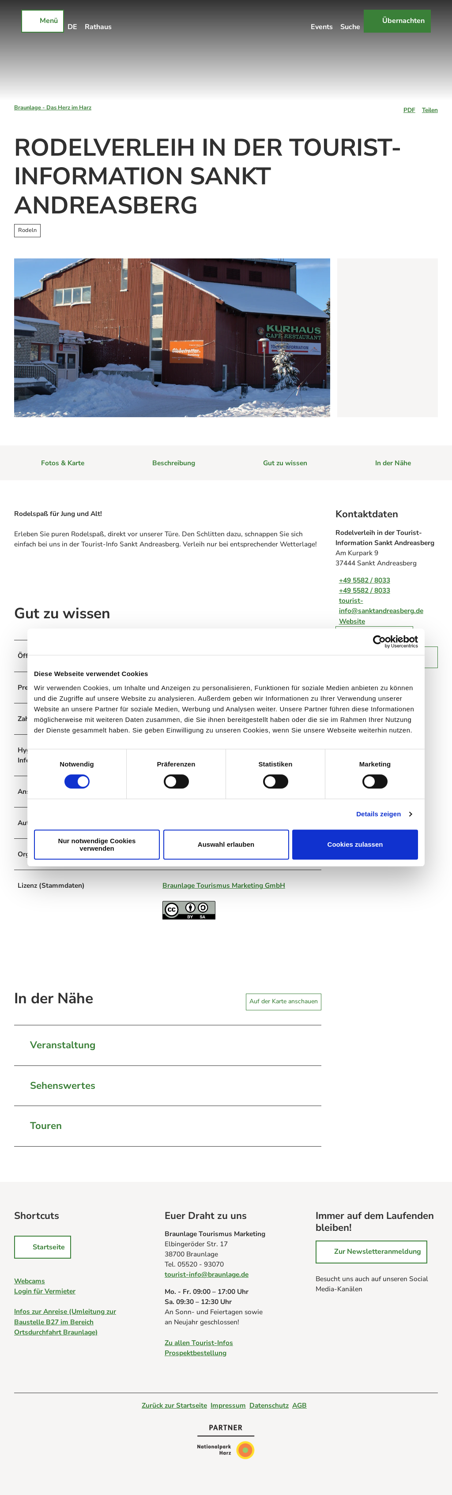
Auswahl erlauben (226, 844)
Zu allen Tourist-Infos (199, 1342)
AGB (299, 1405)
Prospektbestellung (195, 1352)
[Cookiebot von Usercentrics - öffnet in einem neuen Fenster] (379, 641)
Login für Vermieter (44, 1291)
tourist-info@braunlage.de (207, 1274)
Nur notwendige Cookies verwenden (97, 844)
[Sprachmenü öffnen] (72, 21)
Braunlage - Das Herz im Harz (52, 108)
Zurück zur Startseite (174, 1405)
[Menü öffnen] (42, 21)
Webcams (29, 1281)
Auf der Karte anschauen (283, 1001)
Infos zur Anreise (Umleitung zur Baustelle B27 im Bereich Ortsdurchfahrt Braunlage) (65, 1322)
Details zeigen (378, 814)
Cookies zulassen (355, 844)
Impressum (228, 1405)
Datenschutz (269, 1405)
